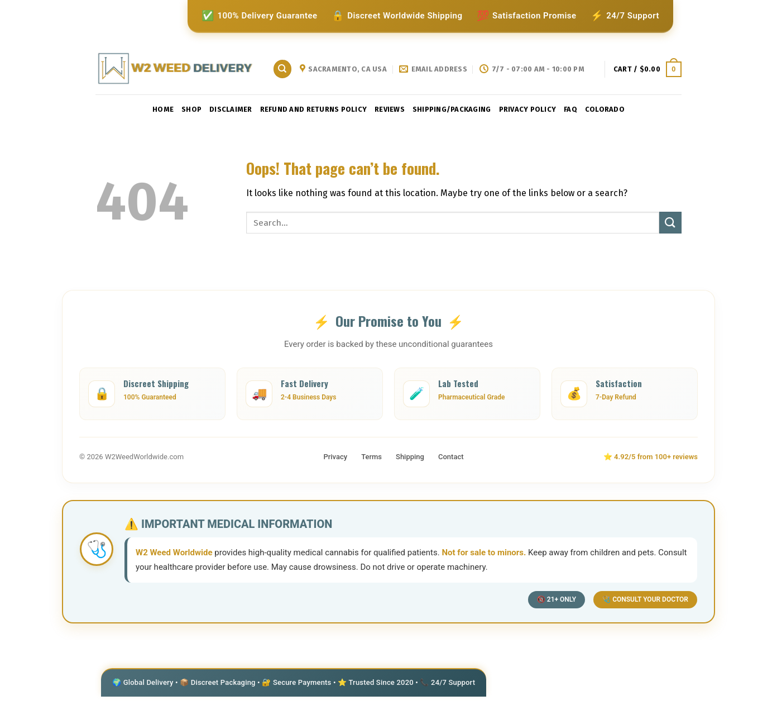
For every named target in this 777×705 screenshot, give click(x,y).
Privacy (335, 456)
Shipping (410, 456)
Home (163, 109)
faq (570, 109)
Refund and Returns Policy (313, 109)
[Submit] (670, 223)
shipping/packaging (452, 109)
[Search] (282, 69)
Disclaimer (230, 109)
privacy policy (528, 109)
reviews (390, 109)
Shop (191, 109)
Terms (371, 456)
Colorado (605, 109)
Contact (451, 456)
